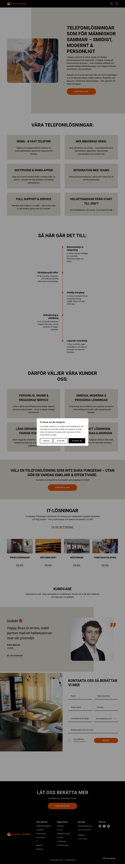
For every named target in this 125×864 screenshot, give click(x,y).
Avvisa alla (60, 441)
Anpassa (46, 441)
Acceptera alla (77, 441)
